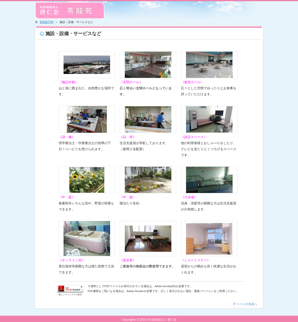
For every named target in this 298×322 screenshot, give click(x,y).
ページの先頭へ (246, 304)
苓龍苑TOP (47, 22)
